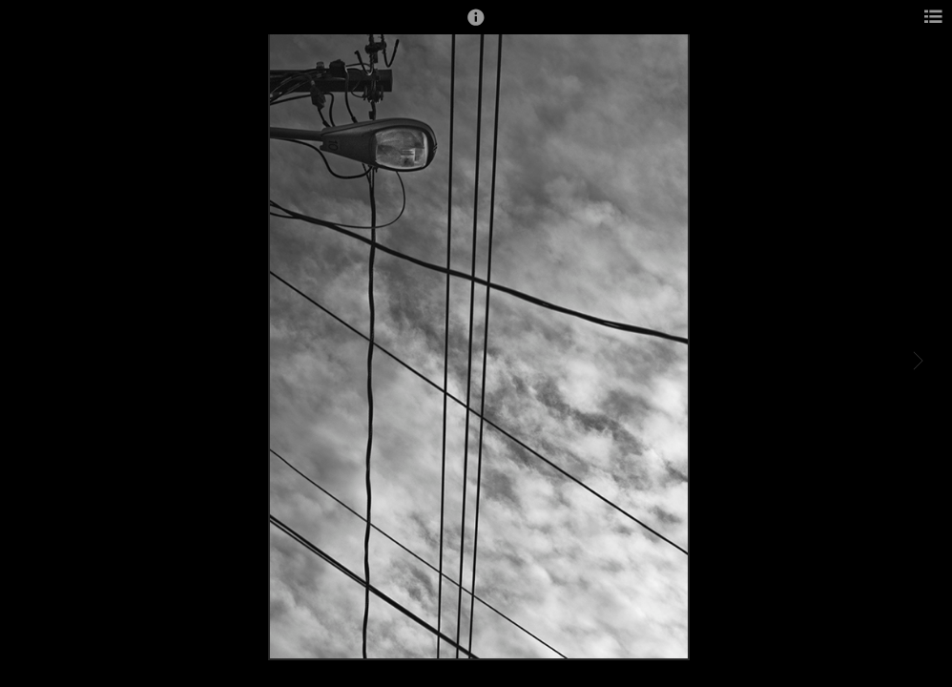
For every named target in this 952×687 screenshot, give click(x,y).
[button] (476, 26)
